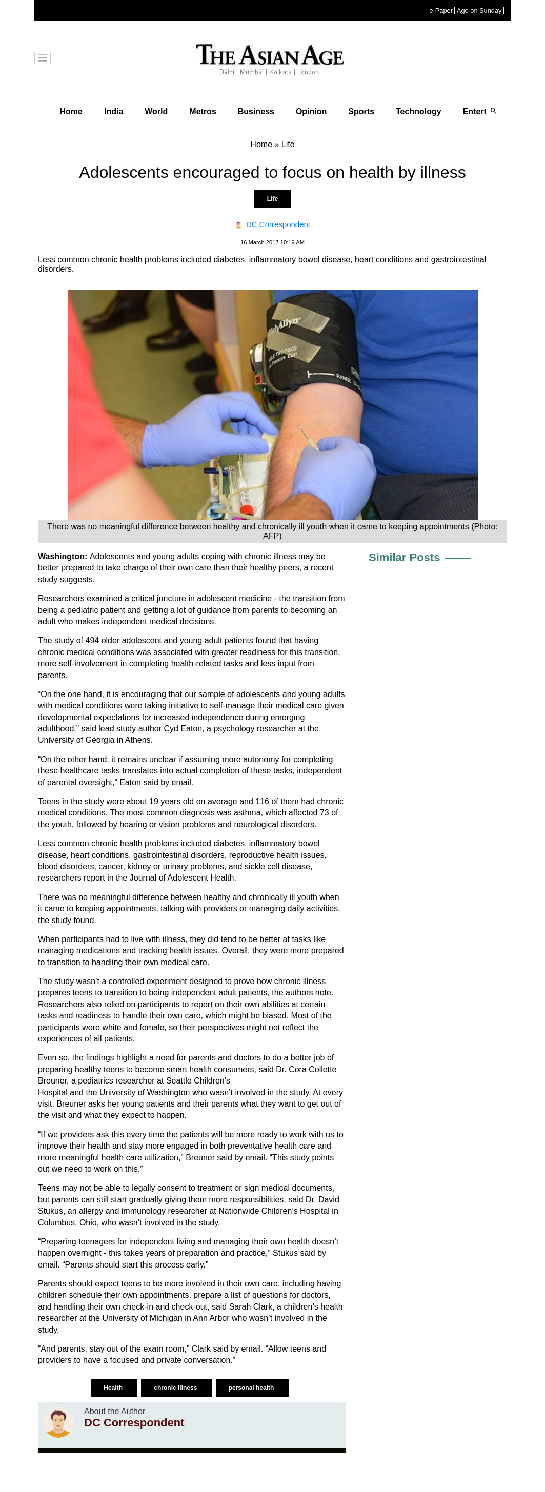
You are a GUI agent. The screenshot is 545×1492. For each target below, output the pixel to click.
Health (114, 1388)
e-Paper (441, 10)
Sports (361, 111)
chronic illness (176, 1388)
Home (71, 111)
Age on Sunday (479, 10)
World (156, 111)
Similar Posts (404, 557)
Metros (202, 111)
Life (272, 198)
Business (256, 111)
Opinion (311, 111)
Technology (418, 111)
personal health (252, 1388)
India (113, 111)
